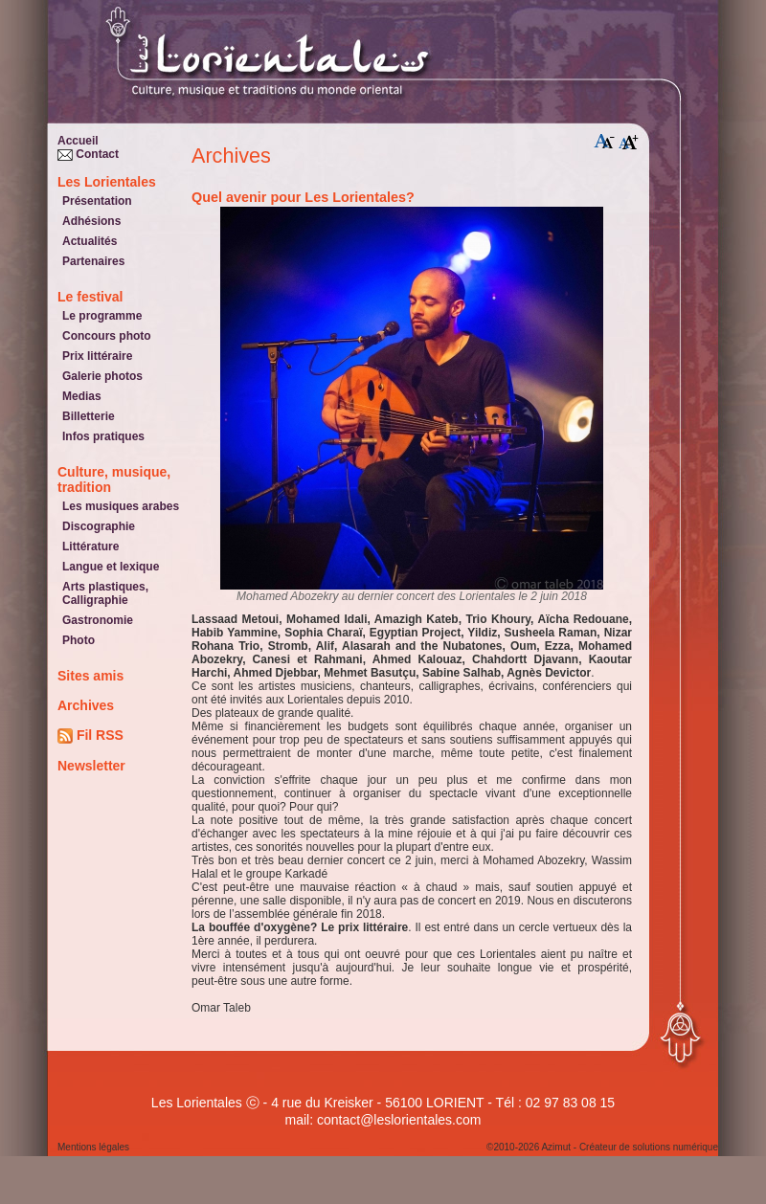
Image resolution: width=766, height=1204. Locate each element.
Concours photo (106, 336)
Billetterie (88, 416)
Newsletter (91, 765)
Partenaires (93, 261)
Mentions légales (93, 1147)
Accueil (78, 140)
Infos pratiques (103, 436)
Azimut (556, 1147)
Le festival (90, 296)
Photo (78, 640)
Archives (85, 705)
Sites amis (90, 675)
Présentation (97, 201)
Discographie (98, 526)
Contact (88, 154)
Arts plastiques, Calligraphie (105, 593)
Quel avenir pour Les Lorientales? (303, 197)
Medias (81, 396)
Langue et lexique (110, 566)
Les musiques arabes (120, 506)
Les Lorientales (106, 182)
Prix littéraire (97, 356)
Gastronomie (97, 620)
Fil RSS (90, 735)
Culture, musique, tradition (113, 479)
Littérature (90, 546)
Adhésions (91, 221)
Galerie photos (102, 376)
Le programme (102, 316)
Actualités (89, 241)
